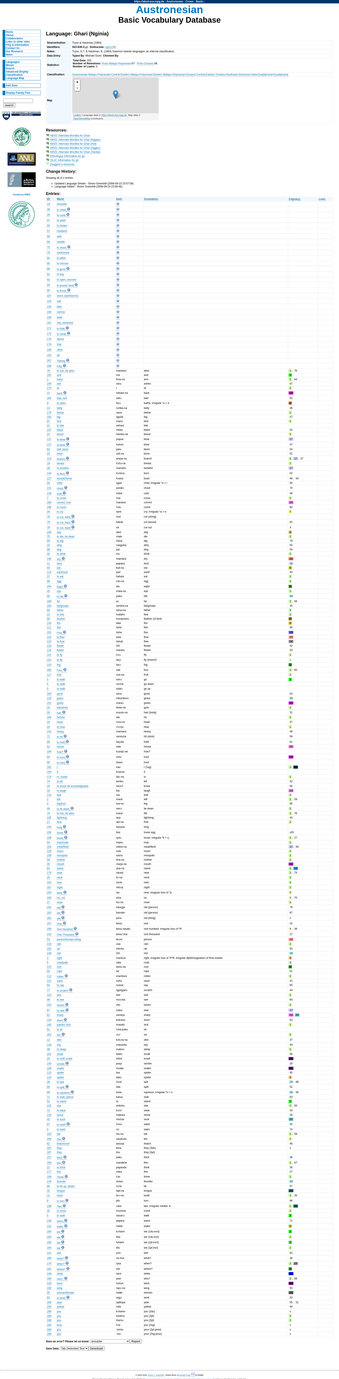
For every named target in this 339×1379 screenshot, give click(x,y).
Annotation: (151, 199)
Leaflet (76, 115)
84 (48, 258)
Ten (59, 1139)
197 (49, 923)
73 (48, 1110)
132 (49, 664)
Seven (60, 1005)
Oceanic (191, 74)
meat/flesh (63, 846)
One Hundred (65, 929)
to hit (59, 736)
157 (49, 1157)
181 (49, 1268)
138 (49, 1220)
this (59, 1171)
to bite (60, 425)
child (59, 482)
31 (48, 1195)
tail (58, 1133)
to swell (61, 1124)
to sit (59, 1029)
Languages (13, 61)
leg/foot (61, 803)
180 (49, 601)
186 (49, 1311)
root (59, 966)
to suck (61, 1119)
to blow (61, 439)
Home (9, 31)
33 (48, 790)
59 (48, 859)
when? (61, 1263)
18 (48, 463)
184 (49, 717)
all (58, 355)
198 (49, 1206)
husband (62, 231)
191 (49, 355)
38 (48, 209)
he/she (61, 717)
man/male (62, 842)
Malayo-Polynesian (99, 74)
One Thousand (65, 934)
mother (61, 859)
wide (59, 317)
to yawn (61, 220)
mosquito (62, 855)
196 (49, 507)
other (60, 349)
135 (49, 817)
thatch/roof (63, 1143)
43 (48, 567)
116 (49, 645)
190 (49, 349)
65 (48, 971)
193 (49, 771)
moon (60, 851)
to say (60, 985)
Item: (119, 199)
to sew (60, 1010)
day (59, 532)
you (59, 1311)
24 (48, 722)
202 (49, 1034)
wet (59, 1252)
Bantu (199, 1)
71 (48, 1097)
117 (49, 674)
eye (59, 591)
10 (48, 545)
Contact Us (13, 48)
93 (48, 285)
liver (59, 821)
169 (49, 1302)
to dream (62, 225)
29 (48, 1058)
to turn (60, 1201)
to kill (60, 781)
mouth (60, 864)
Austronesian (174, 1)
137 (49, 439)
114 (49, 794)
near (59, 872)
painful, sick (64, 1024)
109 (49, 855)
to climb (61, 334)
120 (49, 1114)
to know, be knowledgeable (72, 786)
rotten (60, 976)
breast (60, 463)
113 (49, 458)
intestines (62, 707)
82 (48, 449)
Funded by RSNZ (21, 194)
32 (48, 1190)
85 (48, 263)
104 (49, 605)
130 (49, 1105)
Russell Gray (184, 1375)
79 (48, 252)
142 (49, 731)
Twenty (61, 361)
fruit (59, 674)
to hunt (61, 757)
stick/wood (63, 252)
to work (61, 1298)
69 (48, 756)
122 (49, 1226)
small (60, 1054)
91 (48, 274)
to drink (61, 553)
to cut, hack (63, 517)
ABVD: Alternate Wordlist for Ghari (70, 135)
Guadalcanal (280, 74)
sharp (60, 1014)
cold (59, 493)
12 (48, 1039)
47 (48, 220)
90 (48, 540)
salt (59, 301)
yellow (60, 1306)
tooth (60, 1195)
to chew (61, 209)
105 (49, 1133)
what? (60, 1258)
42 (48, 1119)
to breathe (63, 468)
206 (49, 1138)
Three (60, 1177)
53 (48, 939)
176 (49, 412)
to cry (60, 511)
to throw (61, 290)
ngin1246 (110, 47)
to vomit (61, 1210)
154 (49, 1019)
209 (49, 928)
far (58, 601)
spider (60, 1072)
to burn (61, 473)
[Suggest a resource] (62, 164)
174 (49, 776)
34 (48, 511)
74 (48, 781)
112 (49, 976)
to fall (60, 596)
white (60, 1273)
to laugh (61, 790)
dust (59, 563)
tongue (61, 1190)
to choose (62, 263)
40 (48, 553)
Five (59, 632)
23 (48, 434)
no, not (61, 897)
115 (49, 966)
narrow (61, 311)
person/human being (69, 939)
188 (49, 1258)
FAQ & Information (17, 44)
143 (49, 623)
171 (49, 328)
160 (49, 1024)
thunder (61, 1181)
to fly (59, 654)
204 (49, 586)
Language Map (15, 78)
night (59, 887)
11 (48, 563)
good (60, 693)
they (59, 1147)
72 (48, 736)
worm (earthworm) (67, 295)
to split (60, 1087)
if (57, 771)
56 (48, 482)
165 (49, 398)
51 (48, 1029)
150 (49, 1306)
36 (48, 1081)
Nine (59, 893)
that (59, 344)
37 (48, 576)
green (60, 703)
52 (48, 1101)
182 (49, 767)
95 (48, 596)
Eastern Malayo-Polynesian (169, 74)
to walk (61, 679)
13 (48, 392)
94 (48, 290)
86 (48, 268)
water (60, 1226)
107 (49, 295)
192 (49, 375)
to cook (61, 215)
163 (49, 882)
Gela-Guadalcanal (262, 74)
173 (49, 387)
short (60, 1020)
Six (59, 1035)
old (58, 907)
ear (59, 567)
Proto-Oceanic (145, 63)
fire (59, 623)
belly (59, 408)
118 (49, 698)
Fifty (59, 366)
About (9, 35)
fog (59, 664)
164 (49, 693)
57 (48, 231)
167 (49, 887)
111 (49, 627)
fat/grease (63, 605)
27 (48, 902)
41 (48, 425)
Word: (60, 199)
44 (48, 726)
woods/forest (64, 478)
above (60, 338)
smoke (61, 1064)
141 (49, 1252)
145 (49, 1063)
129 (49, 851)
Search (10, 68)
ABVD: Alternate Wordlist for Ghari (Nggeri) (75, 147)
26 (48, 712)
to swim (61, 403)
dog (59, 549)
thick (59, 1157)
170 (49, 1263)
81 (48, 1014)
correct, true (64, 502)
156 (49, 1162)
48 (48, 1049)
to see (60, 999)
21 (48, 1167)
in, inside (62, 776)
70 (48, 247)
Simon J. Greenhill (156, 1375)
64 (48, 985)
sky (59, 1044)
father (60, 610)
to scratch (62, 990)
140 (49, 558)
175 (49, 338)
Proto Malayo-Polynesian (116, 63)
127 (49, 478)
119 (49, 572)
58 (48, 236)
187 (49, 1147)
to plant (61, 258)
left (58, 799)
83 (48, 1297)
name (60, 868)
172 (49, 333)
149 (49, 953)
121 (49, 980)
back (59, 393)
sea (59, 994)
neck (59, 877)
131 (49, 487)
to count (61, 507)
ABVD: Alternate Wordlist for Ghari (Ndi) (73, 143)
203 (49, 1004)
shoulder (62, 204)
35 (48, 1210)
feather (61, 618)
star (59, 1105)
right (59, 957)
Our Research (14, 51)
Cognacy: (295, 199)
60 (48, 610)
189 (49, 1278)
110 (49, 1072)
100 (49, 1288)
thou (59, 1325)
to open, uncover (67, 279)
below (60, 412)
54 (48, 842)
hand (60, 379)
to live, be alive (65, 370)
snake (60, 1068)
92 (48, 279)
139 (49, 493)
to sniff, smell (64, 1058)
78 (48, 516)
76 (48, 370)
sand (59, 980)
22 (48, 614)
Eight (60, 586)
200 (49, 669)
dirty (59, 545)
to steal (61, 1110)
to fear (60, 614)
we (58, 1231)
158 (49, 311)
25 (48, 877)
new (59, 882)
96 (48, 549)
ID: (48, 199)
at (58, 387)
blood (60, 434)
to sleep (61, 1049)
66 (48, 1186)
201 (49, 632)
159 (49, 317)
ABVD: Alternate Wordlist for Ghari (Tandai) (75, 152)
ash (59, 383)
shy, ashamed (65, 322)
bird (59, 421)
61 (48, 746)
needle (61, 241)
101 (49, 654)
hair (59, 712)
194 (49, 751)
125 (49, 301)
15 (48, 453)
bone (60, 453)
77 (48, 990)
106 (49, 1068)
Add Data (11, 85)
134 (49, 1181)
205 (49, 892)
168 (49, 532)
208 (49, 365)
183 (49, 1325)
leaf (59, 794)
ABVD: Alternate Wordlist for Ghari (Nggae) (75, 139)
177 (49, 1171)
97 (48, 421)
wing (59, 1288)
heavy (60, 731)
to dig (60, 540)
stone (60, 1114)
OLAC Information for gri (64, 160)
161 (49, 322)
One (59, 923)
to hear (61, 726)
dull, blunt (62, 449)
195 (49, 897)
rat (58, 948)
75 (48, 536)
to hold (61, 742)
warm (60, 1221)
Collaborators (14, 38)
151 (49, 703)
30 (48, 864)
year (59, 1302)
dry (59, 559)
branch (61, 459)
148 (49, 1273)
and (59, 375)
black (60, 429)
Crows (189, 1)
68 (48, 241)
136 (49, 1283)
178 (49, 344)
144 (49, 473)
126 (49, 306)
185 (49, 1231)
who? (60, 1279)
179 (49, 872)
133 (49, 943)
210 (49, 934)
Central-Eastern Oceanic (211, 74)
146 (49, 383)
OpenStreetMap (81, 118)
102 (49, 948)
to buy (60, 274)
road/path (62, 962)
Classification (14, 74)
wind (59, 1283)
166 (49, 502)
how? (60, 752)
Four (59, 670)
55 (48, 1292)
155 (49, 826)
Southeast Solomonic (238, 74)
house (60, 746)
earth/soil (62, 572)
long (59, 827)
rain (59, 943)
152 (49, 1054)
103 (49, 846)
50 (48, 225)
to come (61, 498)
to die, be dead (65, 536)
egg (59, 581)
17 (48, 821)
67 (48, 1010)
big (58, 416)
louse (60, 832)
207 (49, 360)
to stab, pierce (65, 1097)
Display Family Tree (18, 92)
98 (48, 581)
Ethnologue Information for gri (67, 156)
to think (61, 1167)
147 (49, 429)
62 (48, 1143)
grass (60, 698)
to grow (61, 269)
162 (49, 907)
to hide (61, 328)
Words (10, 65)
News (9, 54)
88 (48, 1092)
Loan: (322, 199)
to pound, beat (65, 285)
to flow (60, 637)
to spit (60, 1081)
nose (59, 902)
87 (48, 1124)
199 (49, 1176)
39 (48, 214)
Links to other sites (18, 41)
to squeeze (63, 1092)
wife (59, 236)
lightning (62, 817)
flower (60, 645)
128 (49, 1044)
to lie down (63, 809)
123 (49, 637)
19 (48, 204)
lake (59, 306)
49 (48, 808)
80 (48, 1086)
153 (49, 416)
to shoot (61, 247)
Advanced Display (17, 71)
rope (59, 971)
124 (49, 994)
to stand (61, 1101)
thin (59, 1163)
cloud (60, 488)
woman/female (65, 1292)
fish (59, 627)
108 (49, 832)
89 (48, 741)
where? (61, 1269)
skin (59, 1039)
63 (48, 868)
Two (59, 1206)
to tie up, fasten (66, 1186)
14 (48, 408)
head (60, 722)
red (59, 953)
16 (48, 707)
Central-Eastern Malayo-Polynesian (132, 74)
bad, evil (62, 398)
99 (48, 618)
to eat (60, 576)
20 (48, 786)
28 (48, 468)
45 (48, 591)
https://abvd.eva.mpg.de (149, 1)
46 (48, 999)
